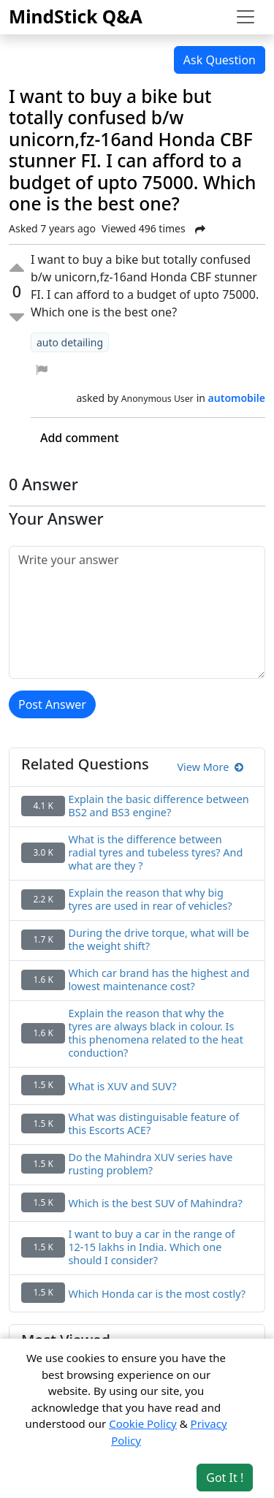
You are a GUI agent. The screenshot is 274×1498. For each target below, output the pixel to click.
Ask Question (219, 60)
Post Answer (52, 704)
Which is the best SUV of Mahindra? (155, 1203)
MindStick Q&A (75, 16)
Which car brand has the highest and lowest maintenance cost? (158, 980)
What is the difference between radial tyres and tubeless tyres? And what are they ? (155, 852)
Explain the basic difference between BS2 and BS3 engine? (158, 806)
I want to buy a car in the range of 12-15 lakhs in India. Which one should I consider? (151, 1247)
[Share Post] (200, 229)
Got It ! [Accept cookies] (224, 1478)
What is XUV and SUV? (122, 1086)
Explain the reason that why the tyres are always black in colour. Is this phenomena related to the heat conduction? (155, 1033)
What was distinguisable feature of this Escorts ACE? (153, 1124)
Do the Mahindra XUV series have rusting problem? (150, 1164)
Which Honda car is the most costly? (157, 1294)
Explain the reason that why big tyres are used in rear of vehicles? (150, 899)
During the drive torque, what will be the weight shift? (158, 940)
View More (210, 767)
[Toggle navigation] (245, 17)
